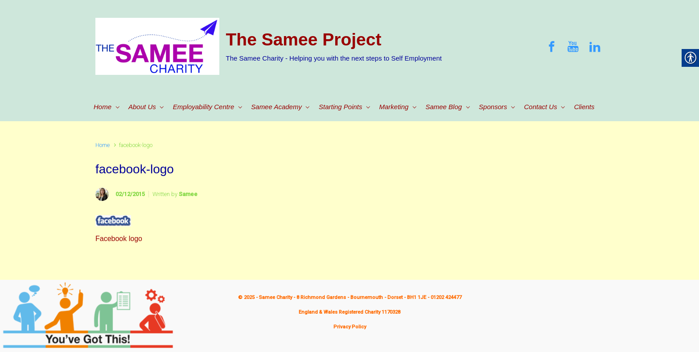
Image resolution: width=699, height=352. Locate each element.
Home (102, 145)
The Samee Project (304, 39)
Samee (188, 194)
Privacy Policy (349, 327)
